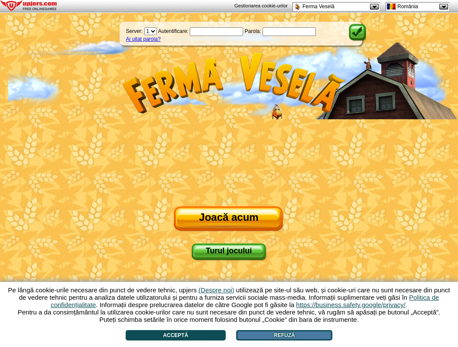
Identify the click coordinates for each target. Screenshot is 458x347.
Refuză (284, 335)
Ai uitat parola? (143, 39)
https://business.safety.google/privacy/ (350, 304)
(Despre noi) (216, 290)
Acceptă (175, 335)
